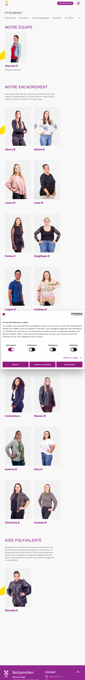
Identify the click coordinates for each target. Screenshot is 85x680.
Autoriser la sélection (42, 364)
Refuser (16, 364)
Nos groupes (57, 18)
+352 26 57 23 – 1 (54, 676)
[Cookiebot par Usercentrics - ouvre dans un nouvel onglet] (72, 314)
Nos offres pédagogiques (40, 18)
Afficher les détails (70, 358)
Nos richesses (24, 18)
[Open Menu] (78, 3)
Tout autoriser (69, 364)
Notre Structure (10, 18)
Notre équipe (69, 18)
